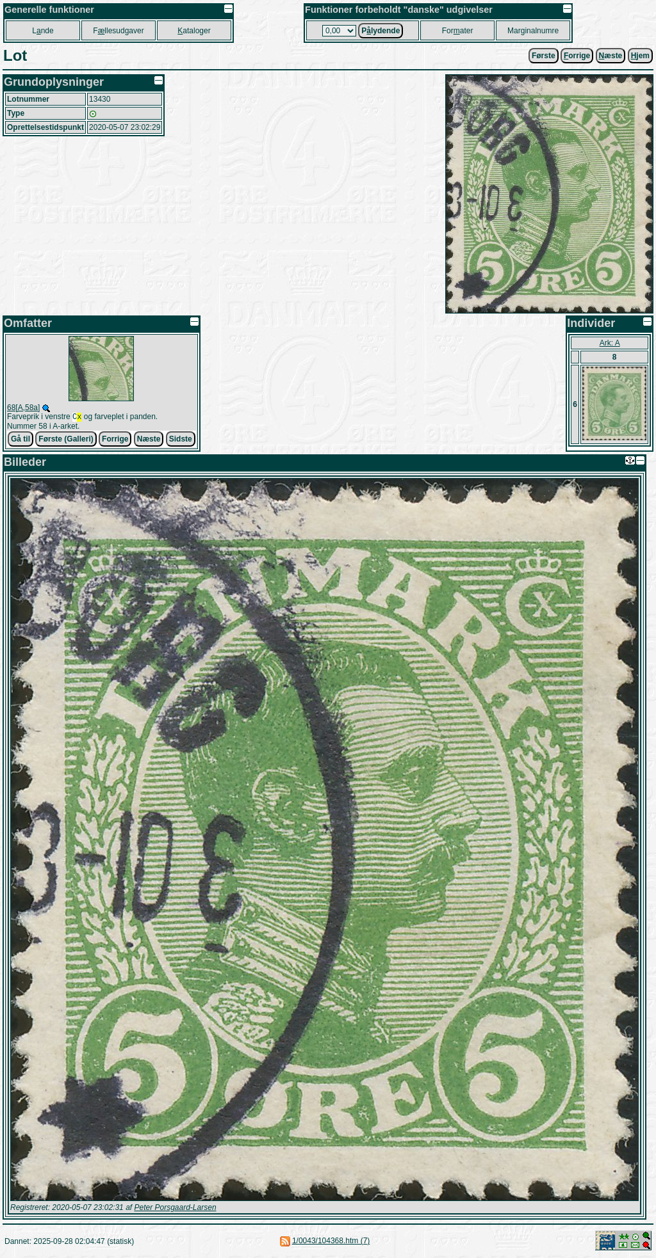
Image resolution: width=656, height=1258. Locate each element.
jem (640, 55)
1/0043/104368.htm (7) (331, 1242)
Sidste (180, 440)
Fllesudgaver (118, 30)
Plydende (380, 30)
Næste (149, 440)
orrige (577, 55)
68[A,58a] (23, 407)
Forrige (115, 440)
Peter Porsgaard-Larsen (175, 1208)
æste (611, 55)
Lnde (42, 30)
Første (543, 55)
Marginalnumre (533, 30)
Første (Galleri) (65, 440)
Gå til (20, 440)
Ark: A (610, 342)
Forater (457, 30)
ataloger (193, 30)
